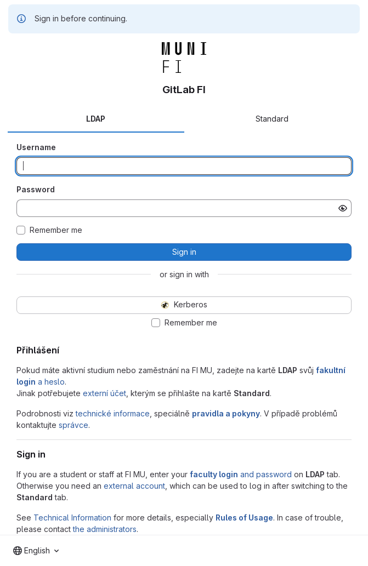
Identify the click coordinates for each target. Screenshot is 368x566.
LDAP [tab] (95, 118)
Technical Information (72, 517)
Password (35, 189)
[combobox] (36, 550)
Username (36, 147)
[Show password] (343, 208)
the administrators (105, 529)
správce (73, 425)
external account (134, 485)
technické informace (113, 413)
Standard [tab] (272, 118)
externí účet (104, 393)
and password (241, 474)
